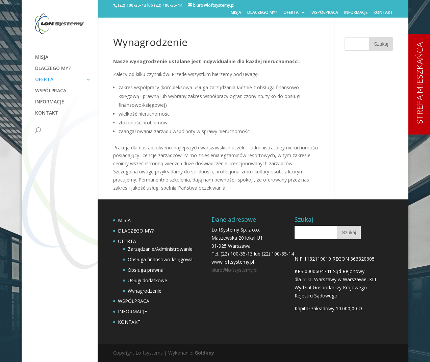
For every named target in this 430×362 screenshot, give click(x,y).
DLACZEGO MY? (262, 12)
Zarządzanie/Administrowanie (160, 249)
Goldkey (204, 352)
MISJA (236, 12)
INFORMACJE (356, 12)
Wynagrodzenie (144, 291)
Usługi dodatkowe (147, 280)
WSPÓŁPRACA (324, 12)
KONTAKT (383, 12)
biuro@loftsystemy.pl (234, 270)
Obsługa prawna (145, 270)
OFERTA (291, 12)
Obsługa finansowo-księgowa (160, 259)
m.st (307, 279)
